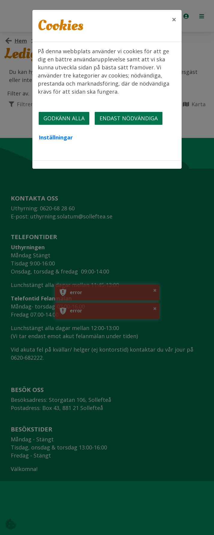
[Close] (174, 19)
